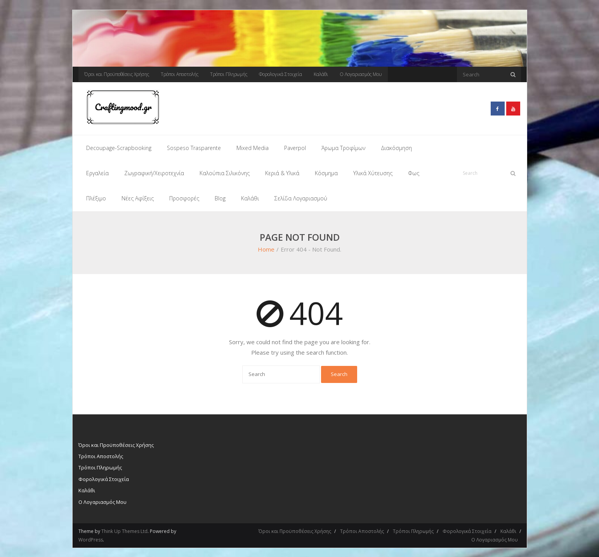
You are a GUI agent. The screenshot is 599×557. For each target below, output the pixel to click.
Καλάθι (321, 74)
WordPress (90, 538)
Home (266, 248)
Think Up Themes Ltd (124, 530)
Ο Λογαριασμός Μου (361, 74)
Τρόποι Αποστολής (179, 74)
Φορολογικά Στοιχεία (280, 74)
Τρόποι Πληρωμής (228, 74)
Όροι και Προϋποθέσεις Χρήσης (116, 74)
